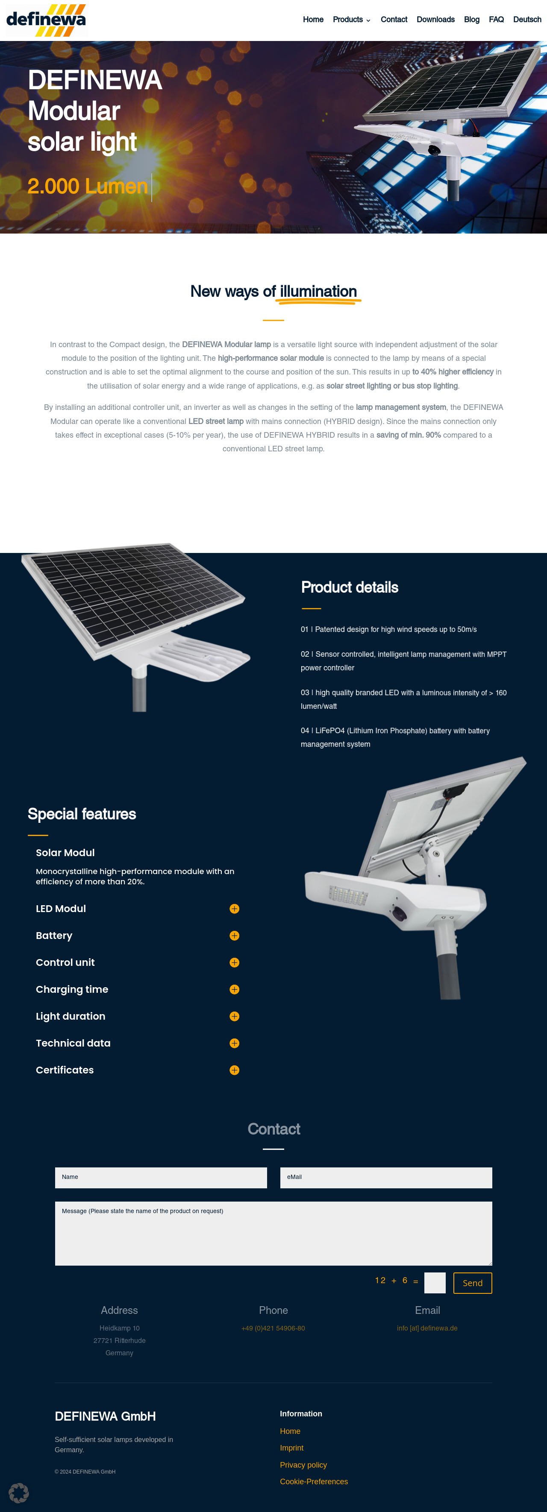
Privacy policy (303, 1465)
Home (313, 20)
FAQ (496, 20)
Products (348, 20)
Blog (471, 20)
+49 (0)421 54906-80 (273, 1329)
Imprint (291, 1448)
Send (473, 1283)
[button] (19, 1493)
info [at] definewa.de (427, 1329)
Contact (394, 20)
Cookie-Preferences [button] (314, 1481)
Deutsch (527, 20)
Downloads (436, 20)
